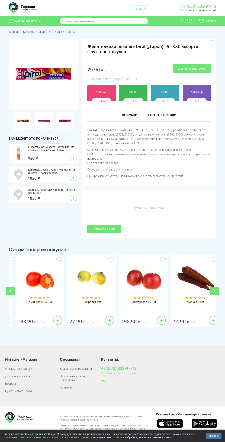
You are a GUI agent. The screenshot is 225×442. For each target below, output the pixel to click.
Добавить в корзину (192, 68)
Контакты (66, 387)
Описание (130, 115)
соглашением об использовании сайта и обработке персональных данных (47, 437)
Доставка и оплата (17, 376)
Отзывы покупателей (18, 368)
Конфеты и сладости (36, 31)
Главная (14, 31)
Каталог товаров (26, 21)
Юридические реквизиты (76, 368)
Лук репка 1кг (138, 302)
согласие (117, 437)
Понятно (214, 435)
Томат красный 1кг (86, 302)
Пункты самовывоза (18, 391)
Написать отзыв (104, 228)
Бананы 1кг (34, 302)
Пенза (137, 8)
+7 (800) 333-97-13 (198, 6)
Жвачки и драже (64, 31)
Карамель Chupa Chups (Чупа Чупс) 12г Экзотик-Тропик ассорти (51, 171)
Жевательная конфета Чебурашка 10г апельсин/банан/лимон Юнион (51, 148)
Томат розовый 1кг (190, 302)
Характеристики (162, 115)
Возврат (10, 383)
